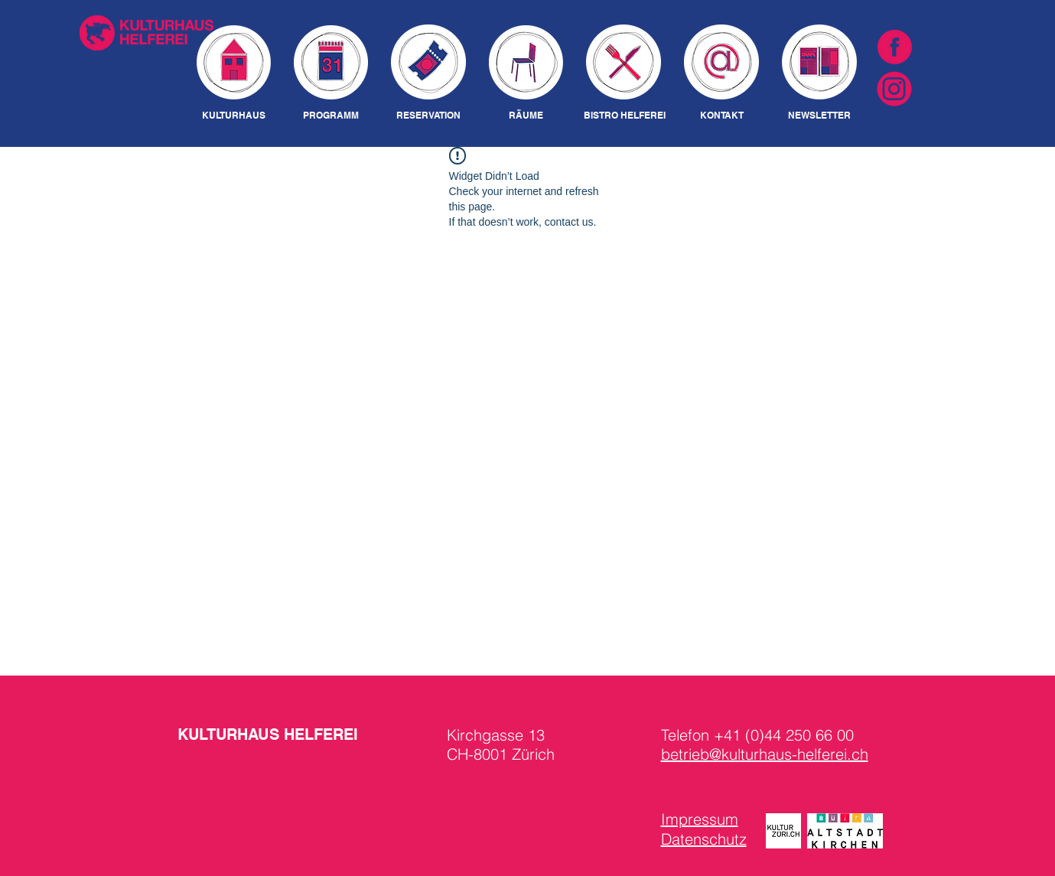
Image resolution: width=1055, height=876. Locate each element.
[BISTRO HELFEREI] (625, 116)
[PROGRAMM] (331, 116)
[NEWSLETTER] (819, 116)
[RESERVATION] (428, 116)
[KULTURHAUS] (234, 116)
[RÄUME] (526, 116)
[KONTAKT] (722, 116)
